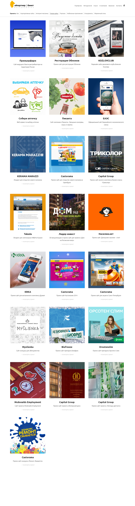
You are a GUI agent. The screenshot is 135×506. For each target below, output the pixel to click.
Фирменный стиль (100, 13)
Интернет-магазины (42, 13)
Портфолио (78, 6)
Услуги (96, 6)
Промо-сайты (54, 13)
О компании (103, 6)
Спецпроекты (88, 13)
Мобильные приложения (75, 13)
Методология (88, 6)
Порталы (62, 13)
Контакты (119, 6)
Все (18, 13)
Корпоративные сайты (27, 13)
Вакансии (111, 6)
